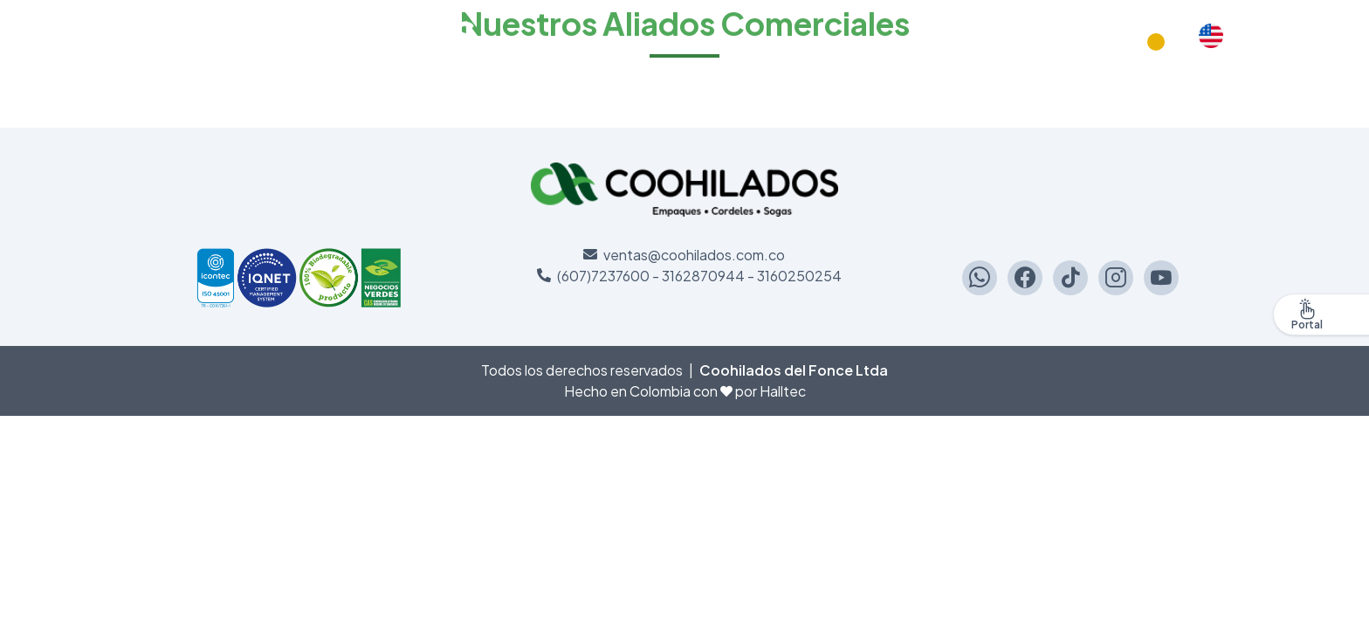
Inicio (889, 42)
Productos (1096, 42)
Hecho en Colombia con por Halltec (685, 391)
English (1211, 42)
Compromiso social (984, 42)
